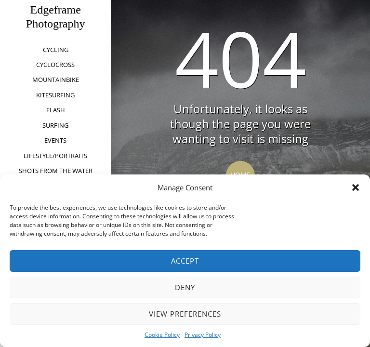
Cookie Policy (162, 335)
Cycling (55, 49)
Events (55, 140)
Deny (185, 287)
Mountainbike (55, 79)
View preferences (185, 314)
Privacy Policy (203, 335)
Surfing (55, 125)
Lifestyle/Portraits (55, 155)
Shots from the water (55, 170)
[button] (355, 187)
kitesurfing (55, 95)
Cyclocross (55, 64)
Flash (55, 110)
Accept (185, 261)
